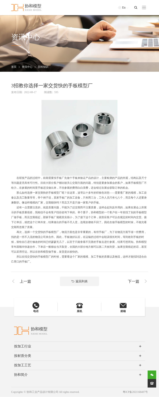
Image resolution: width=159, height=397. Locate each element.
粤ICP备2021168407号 (135, 392)
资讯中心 (27, 67)
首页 (14, 67)
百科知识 (43, 67)
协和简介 (21, 375)
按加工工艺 (22, 365)
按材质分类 (22, 356)
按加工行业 (22, 346)
